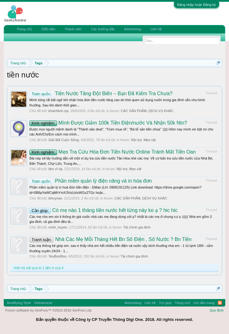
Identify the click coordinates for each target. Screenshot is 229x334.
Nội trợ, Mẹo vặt (143, 140)
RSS (220, 303)
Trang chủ (24, 29)
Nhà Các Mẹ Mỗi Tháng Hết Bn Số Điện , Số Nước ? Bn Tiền (110, 239)
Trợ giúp (165, 303)
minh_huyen (57, 227)
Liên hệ (156, 29)
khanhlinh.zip (58, 111)
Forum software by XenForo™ (48, 310)
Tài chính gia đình (136, 227)
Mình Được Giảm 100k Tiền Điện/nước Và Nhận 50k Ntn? (108, 122)
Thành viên (73, 29)
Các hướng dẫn (103, 29)
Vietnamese (43, 303)
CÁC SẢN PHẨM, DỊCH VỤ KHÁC (147, 111)
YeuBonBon (57, 256)
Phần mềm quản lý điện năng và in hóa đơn (90, 181)
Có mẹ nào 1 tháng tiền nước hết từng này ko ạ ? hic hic (103, 210)
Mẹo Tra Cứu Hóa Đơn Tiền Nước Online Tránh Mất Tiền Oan (112, 152)
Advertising (132, 29)
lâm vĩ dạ (55, 169)
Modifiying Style (19, 303)
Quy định (217, 310)
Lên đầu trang (204, 303)
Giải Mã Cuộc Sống (63, 140)
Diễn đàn (48, 29)
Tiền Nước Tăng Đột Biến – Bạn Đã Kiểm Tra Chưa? (100, 93)
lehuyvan (55, 198)
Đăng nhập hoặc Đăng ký (196, 5)
